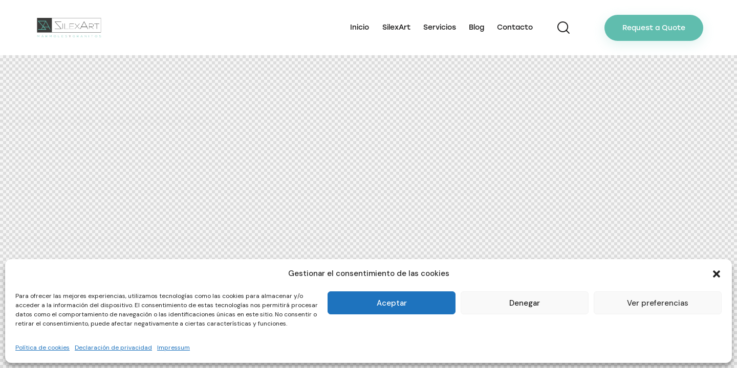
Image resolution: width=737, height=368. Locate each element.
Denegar (524, 303)
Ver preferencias (657, 303)
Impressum (173, 347)
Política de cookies (42, 347)
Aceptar (392, 303)
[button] (716, 274)
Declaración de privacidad (113, 347)
